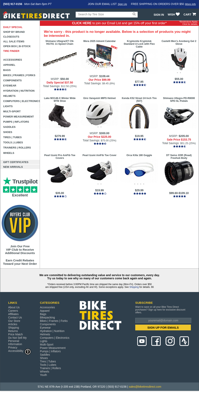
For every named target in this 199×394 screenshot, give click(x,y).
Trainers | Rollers (17, 147)
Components (12, 80)
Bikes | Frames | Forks (19, 75)
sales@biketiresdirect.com (145, 386)
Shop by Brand (14, 31)
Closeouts (11, 36)
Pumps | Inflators (16, 121)
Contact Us (15, 317)
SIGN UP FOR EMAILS (163, 327)
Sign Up (122, 4)
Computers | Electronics (21, 101)
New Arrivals (13, 166)
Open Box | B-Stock (17, 46)
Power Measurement (18, 116)
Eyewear (9, 85)
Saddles (9, 126)
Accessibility (19, 350)
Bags (7, 70)
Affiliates (13, 314)
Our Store (14, 320)
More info (190, 4)
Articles (12, 324)
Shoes (7, 132)
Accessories (12, 59)
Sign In (159, 14)
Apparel (9, 64)
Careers (13, 310)
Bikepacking (47, 317)
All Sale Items (13, 41)
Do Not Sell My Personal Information (17, 341)
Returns (13, 331)
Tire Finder (11, 50)
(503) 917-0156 (12, 4)
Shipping (134, 287)
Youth (43, 375)
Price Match (15, 334)
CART (190, 14)
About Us (14, 307)
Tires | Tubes (12, 137)
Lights (8, 106)
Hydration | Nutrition (19, 90)
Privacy (12, 347)
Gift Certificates (15, 162)
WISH (174, 14)
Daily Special (13, 27)
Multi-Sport (12, 111)
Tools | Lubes (13, 142)
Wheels (8, 152)
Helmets (9, 95)
